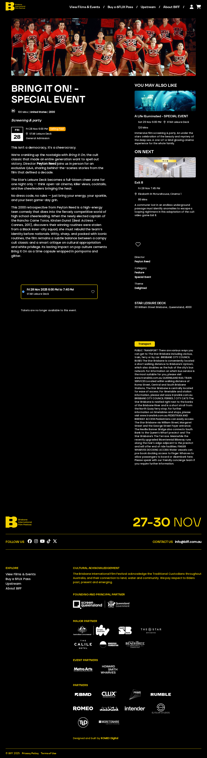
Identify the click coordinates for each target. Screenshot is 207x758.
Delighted (140, 288)
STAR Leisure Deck (38, 294)
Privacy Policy (30, 753)
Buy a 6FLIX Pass (120, 7)
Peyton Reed (142, 261)
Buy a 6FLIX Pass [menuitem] (18, 579)
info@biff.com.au (188, 542)
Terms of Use (48, 753)
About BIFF (171, 7)
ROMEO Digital (109, 738)
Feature (139, 272)
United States (38, 112)
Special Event (143, 277)
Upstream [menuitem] (148, 7)
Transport (144, 344)
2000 (52, 112)
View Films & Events (84, 7)
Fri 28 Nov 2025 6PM (50, 290)
